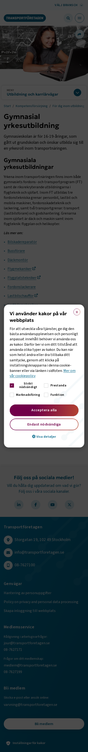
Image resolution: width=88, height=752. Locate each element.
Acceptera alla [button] (44, 410)
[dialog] (44, 376)
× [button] (75, 311)
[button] (44, 436)
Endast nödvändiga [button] (44, 424)
